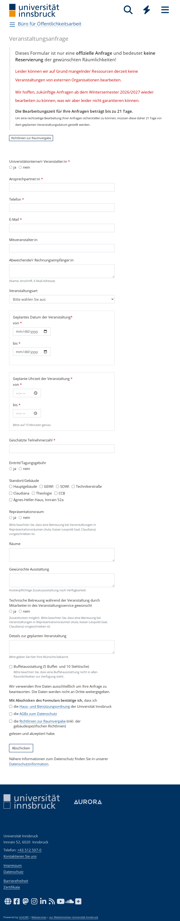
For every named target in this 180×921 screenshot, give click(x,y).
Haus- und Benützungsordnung (44, 706)
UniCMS (24, 917)
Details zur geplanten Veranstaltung (37, 635)
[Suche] (128, 10)
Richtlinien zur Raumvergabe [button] (31, 138)
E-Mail (15, 219)
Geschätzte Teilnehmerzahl (32, 440)
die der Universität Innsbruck (63, 706)
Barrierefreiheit (16, 880)
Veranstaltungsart (23, 290)
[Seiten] (165, 10)
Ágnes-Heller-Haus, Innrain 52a (38, 499)
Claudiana (21, 493)
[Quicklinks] (146, 10)
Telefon (16, 199)
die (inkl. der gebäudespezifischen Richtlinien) (47, 723)
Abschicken (21, 748)
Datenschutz (13, 871)
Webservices (38, 917)
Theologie (44, 493)
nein (26, 167)
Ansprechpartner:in (26, 179)
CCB (62, 493)
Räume (14, 543)
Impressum (13, 865)
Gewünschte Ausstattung (29, 569)
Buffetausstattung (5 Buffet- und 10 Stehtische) (51, 666)
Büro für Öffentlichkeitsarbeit (49, 24)
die (35, 713)
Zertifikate (12, 887)
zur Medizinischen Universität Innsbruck (73, 917)
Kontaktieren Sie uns (20, 856)
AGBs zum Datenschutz (38, 713)
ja (14, 167)
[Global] (146, 10)
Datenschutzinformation (28, 764)
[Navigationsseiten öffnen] (12, 24)
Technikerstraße (89, 486)
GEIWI (48, 486)
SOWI (64, 486)
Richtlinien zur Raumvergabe (42, 721)
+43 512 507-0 (29, 850)
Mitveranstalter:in (23, 239)
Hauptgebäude (25, 486)
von (17, 323)
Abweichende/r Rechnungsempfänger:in (41, 260)
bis (16, 343)
